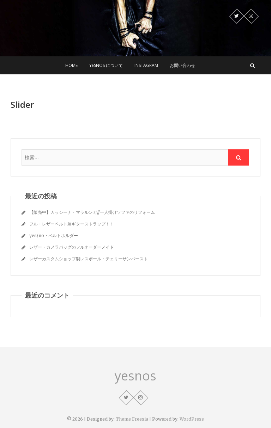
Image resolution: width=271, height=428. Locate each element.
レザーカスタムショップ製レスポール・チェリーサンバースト (88, 258)
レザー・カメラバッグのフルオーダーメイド (71, 247)
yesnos (135, 376)
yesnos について (106, 65)
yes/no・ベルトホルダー (53, 235)
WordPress (192, 419)
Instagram (146, 65)
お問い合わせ (182, 65)
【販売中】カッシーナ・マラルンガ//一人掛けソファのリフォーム (92, 212)
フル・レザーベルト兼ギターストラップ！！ (71, 224)
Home (71, 65)
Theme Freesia (132, 419)
